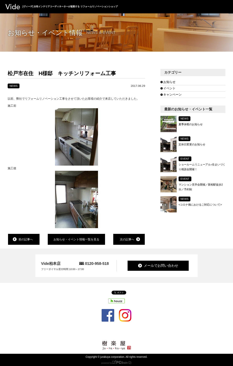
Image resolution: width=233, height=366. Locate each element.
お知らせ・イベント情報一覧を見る (76, 239)
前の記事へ (26, 239)
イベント (169, 88)
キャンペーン (172, 94)
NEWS (14, 85)
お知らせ (169, 82)
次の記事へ (127, 239)
